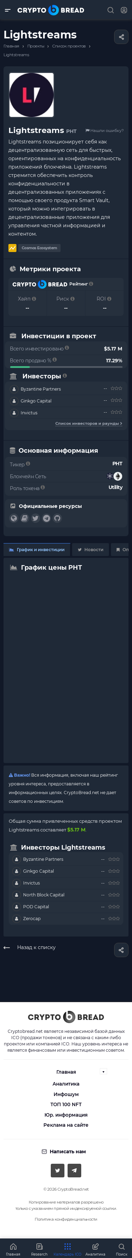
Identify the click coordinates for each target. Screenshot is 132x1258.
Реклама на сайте (66, 1125)
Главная (66, 1072)
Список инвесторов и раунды (88, 423)
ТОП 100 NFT (66, 1104)
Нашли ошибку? (104, 130)
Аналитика (66, 1084)
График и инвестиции (36, 549)
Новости (90, 549)
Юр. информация (66, 1115)
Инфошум (66, 1094)
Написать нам (68, 1151)
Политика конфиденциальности (66, 1219)
